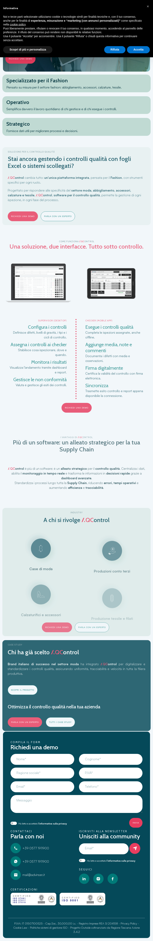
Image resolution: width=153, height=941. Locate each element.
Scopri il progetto (22, 705)
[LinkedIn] (84, 879)
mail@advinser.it (28, 875)
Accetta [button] (138, 49)
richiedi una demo (20, 58)
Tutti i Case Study (60, 737)
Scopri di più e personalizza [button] (28, 49)
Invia (136, 822)
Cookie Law (20, 927)
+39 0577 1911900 (30, 848)
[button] (148, 6)
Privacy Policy (129, 923)
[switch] (14, 823)
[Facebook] (113, 879)
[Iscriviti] (134, 848)
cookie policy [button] (17, 24)
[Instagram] (98, 879)
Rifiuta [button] (115, 49)
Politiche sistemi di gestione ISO (48, 927)
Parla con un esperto (58, 231)
